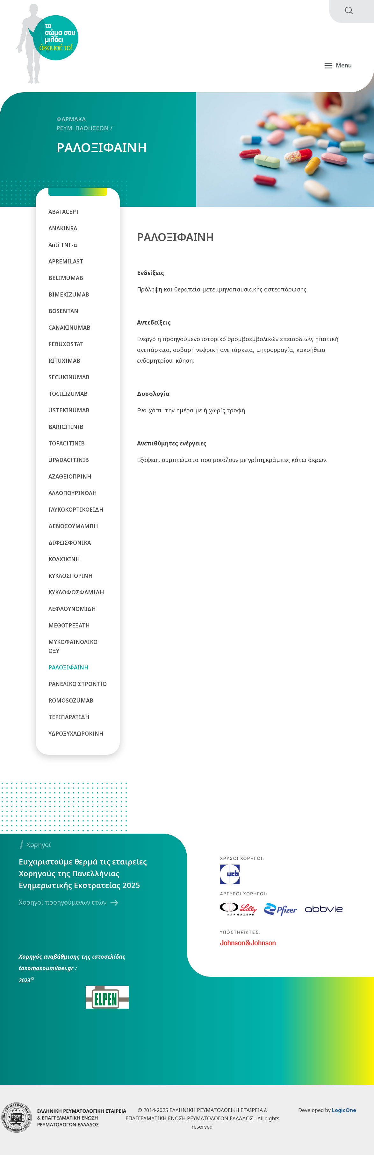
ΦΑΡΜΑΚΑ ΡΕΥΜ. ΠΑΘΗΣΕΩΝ (82, 123)
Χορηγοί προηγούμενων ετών (62, 902)
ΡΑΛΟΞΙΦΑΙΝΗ (101, 147)
